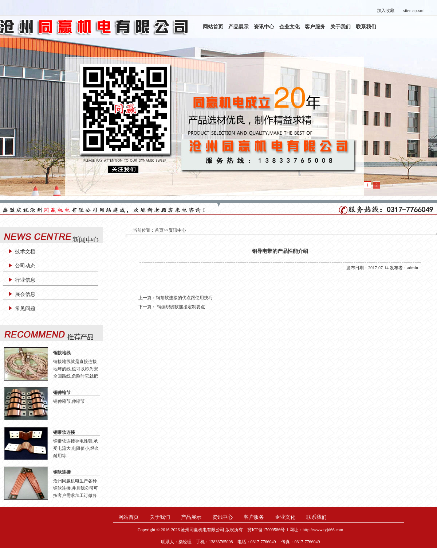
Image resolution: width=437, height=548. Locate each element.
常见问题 (25, 308)
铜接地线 (62, 352)
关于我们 (340, 27)
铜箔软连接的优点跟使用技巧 (184, 297)
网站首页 (213, 27)
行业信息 (25, 280)
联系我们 (366, 27)
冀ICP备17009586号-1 (267, 529)
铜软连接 (62, 472)
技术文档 (25, 251)
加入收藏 (385, 10)
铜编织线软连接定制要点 (180, 306)
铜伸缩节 (62, 392)
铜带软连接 (64, 432)
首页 (159, 230)
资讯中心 (264, 27)
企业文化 (289, 27)
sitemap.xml (414, 10)
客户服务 (315, 27)
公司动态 (25, 266)
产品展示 (238, 27)
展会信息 (25, 294)
